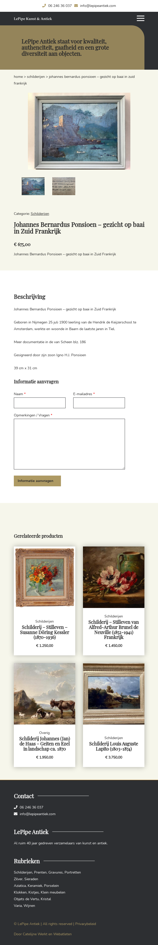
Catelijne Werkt (35, 934)
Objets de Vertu (26, 899)
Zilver (18, 879)
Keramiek (35, 885)
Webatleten (62, 934)
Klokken (20, 892)
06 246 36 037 (57, 5)
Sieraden (31, 879)
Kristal (46, 899)
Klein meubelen (53, 892)
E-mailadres (84, 394)
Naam (20, 394)
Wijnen (29, 905)
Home (18, 76)
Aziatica (20, 885)
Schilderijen (36, 76)
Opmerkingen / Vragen (33, 415)
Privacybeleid (85, 923)
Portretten (73, 872)
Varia (18, 905)
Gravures (55, 872)
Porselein (51, 885)
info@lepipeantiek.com (95, 5)
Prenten (40, 872)
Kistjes (33, 892)
